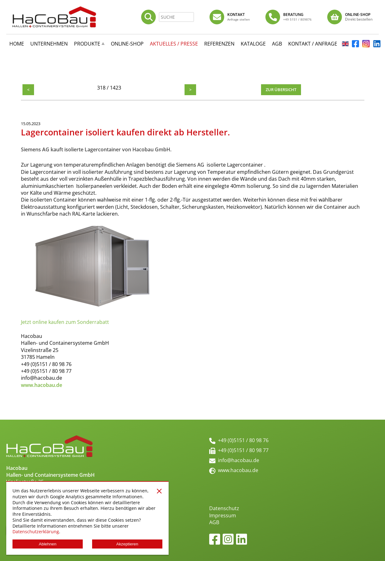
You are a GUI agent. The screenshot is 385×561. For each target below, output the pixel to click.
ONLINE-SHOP (127, 43)
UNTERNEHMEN (49, 43)
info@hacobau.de (238, 460)
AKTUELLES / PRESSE (174, 43)
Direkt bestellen (359, 19)
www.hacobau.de (238, 470)
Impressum (222, 515)
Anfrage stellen (238, 19)
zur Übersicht (281, 89)
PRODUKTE (87, 43)
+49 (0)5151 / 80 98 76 (243, 440)
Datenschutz (224, 508)
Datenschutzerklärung (35, 531)
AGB (214, 522)
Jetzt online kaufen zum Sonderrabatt (65, 322)
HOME (16, 43)
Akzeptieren (127, 544)
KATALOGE (253, 43)
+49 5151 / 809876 (297, 19)
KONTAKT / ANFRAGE (312, 43)
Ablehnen (47, 544)
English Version (345, 45)
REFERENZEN (219, 43)
